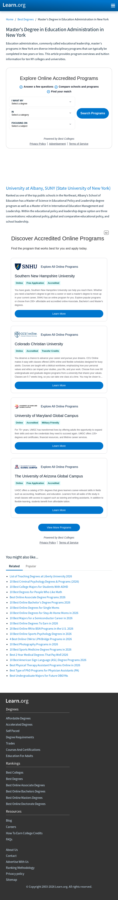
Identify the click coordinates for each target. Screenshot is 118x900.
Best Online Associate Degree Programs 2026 (37, 597)
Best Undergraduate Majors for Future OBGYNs (39, 675)
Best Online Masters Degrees (24, 798)
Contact (11, 856)
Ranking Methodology (20, 868)
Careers (11, 827)
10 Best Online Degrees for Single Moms (34, 607)
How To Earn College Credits (24, 833)
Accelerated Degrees (19, 724)
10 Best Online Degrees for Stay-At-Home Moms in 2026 (44, 613)
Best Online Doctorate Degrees (25, 804)
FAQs (9, 839)
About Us (12, 850)
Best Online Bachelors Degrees (25, 791)
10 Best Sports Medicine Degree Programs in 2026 (40, 649)
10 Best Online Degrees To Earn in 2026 (34, 623)
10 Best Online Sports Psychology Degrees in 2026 (41, 634)
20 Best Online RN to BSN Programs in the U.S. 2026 (41, 628)
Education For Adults (19, 756)
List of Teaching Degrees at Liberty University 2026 (41, 576)
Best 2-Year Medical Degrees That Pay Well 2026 (39, 655)
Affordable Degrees (18, 718)
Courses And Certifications (23, 750)
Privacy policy (15, 874)
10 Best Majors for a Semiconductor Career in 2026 (41, 618)
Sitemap (11, 880)
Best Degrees (26, 19)
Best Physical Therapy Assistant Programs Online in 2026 (45, 665)
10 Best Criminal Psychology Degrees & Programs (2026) (44, 581)
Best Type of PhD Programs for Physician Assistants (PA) (44, 670)
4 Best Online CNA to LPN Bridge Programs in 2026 (41, 639)
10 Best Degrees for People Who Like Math (36, 592)
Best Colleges (14, 772)
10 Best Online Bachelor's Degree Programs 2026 (40, 602)
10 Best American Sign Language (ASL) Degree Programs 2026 (48, 660)
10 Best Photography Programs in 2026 (34, 644)
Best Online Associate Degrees (25, 785)
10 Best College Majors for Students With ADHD (39, 587)
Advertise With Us (17, 862)
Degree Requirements (20, 737)
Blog (9, 820)
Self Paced (12, 731)
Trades (10, 743)
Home (9, 19)
